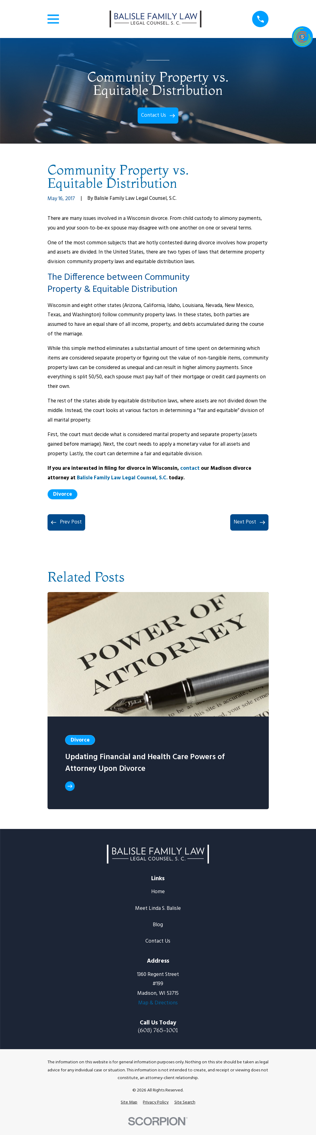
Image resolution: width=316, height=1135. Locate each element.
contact (190, 468)
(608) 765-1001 (158, 1030)
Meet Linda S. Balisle (158, 908)
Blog (158, 925)
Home (158, 892)
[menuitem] (129, 1103)
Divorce (62, 494)
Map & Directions (158, 1003)
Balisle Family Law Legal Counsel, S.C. (122, 478)
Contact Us (157, 941)
